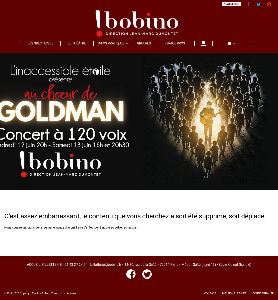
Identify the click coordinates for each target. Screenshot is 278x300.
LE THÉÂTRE (77, 43)
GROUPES (144, 43)
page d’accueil (67, 227)
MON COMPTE (203, 43)
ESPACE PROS (175, 43)
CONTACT (210, 293)
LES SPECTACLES (40, 43)
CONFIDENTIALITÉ (263, 293)
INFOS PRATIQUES (111, 43)
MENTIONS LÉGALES (234, 293)
